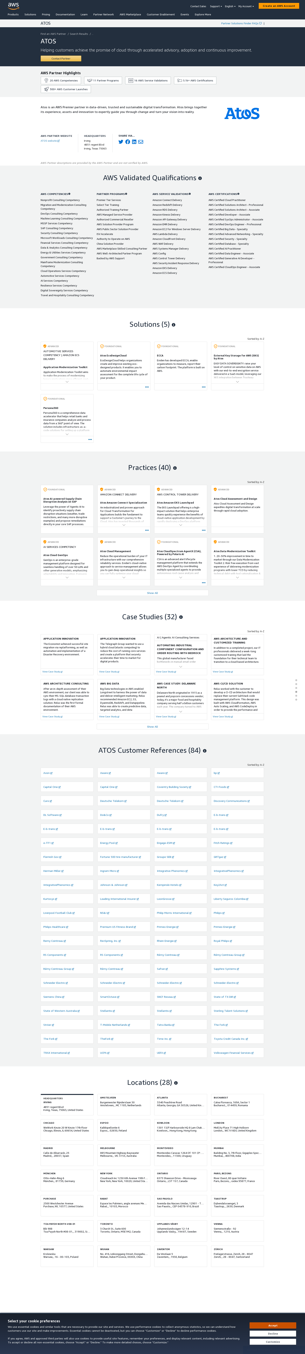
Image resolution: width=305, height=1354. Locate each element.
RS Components (54, 954)
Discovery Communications (232, 800)
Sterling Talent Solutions (231, 1010)
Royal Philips (223, 940)
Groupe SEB (165, 856)
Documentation (65, 14)
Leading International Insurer (119, 898)
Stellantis (107, 1010)
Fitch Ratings (223, 842)
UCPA (105, 1052)
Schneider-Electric (112, 982)
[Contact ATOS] (61, 58)
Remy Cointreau (54, 940)
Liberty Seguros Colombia (231, 898)
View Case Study (52, 671)
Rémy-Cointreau (111, 968)
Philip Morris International (174, 912)
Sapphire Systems (226, 968)
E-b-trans (221, 814)
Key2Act (220, 884)
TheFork (106, 1038)
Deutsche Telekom (113, 800)
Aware (105, 772)
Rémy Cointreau (168, 954)
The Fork (221, 1024)
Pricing (46, 14)
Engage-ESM (166, 842)
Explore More (203, 14)
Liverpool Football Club (59, 912)
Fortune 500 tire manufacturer (120, 856)
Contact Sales (198, 6)
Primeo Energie (168, 926)
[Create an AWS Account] (279, 6)
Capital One (52, 786)
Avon (48, 772)
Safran (162, 968)
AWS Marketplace (130, 14)
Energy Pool (109, 842)
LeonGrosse (165, 898)
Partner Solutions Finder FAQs (241, 23)
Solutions (30, 14)
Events (185, 14)
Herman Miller (53, 870)
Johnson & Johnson (113, 884)
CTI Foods (221, 786)
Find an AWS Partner (54, 33)
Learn (84, 14)
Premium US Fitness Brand (118, 926)
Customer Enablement (161, 14)
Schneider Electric (55, 982)
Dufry (162, 814)
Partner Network (103, 14)
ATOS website (50, 140)
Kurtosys (50, 898)
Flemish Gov (52, 856)
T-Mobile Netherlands (115, 1024)
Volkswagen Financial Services (234, 1052)
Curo (47, 800)
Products (13, 14)
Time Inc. (164, 1038)
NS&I (104, 912)
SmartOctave (109, 996)
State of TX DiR (225, 996)
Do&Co (106, 814)
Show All (152, 593)
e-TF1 (48, 842)
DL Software (52, 814)
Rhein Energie (167, 940)
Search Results (79, 33)
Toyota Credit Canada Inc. (231, 1038)
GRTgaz (220, 856)
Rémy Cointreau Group (229, 954)
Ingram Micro (109, 870)
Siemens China (53, 996)
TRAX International (56, 1052)
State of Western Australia (61, 1010)
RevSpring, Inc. (110, 940)
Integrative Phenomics (172, 870)
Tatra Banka (165, 1024)
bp (217, 772)
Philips (219, 912)
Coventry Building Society (174, 786)
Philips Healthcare (55, 926)
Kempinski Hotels (169, 884)
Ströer (48, 1024)
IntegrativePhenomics (229, 870)
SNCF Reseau (166, 996)
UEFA (161, 1052)
